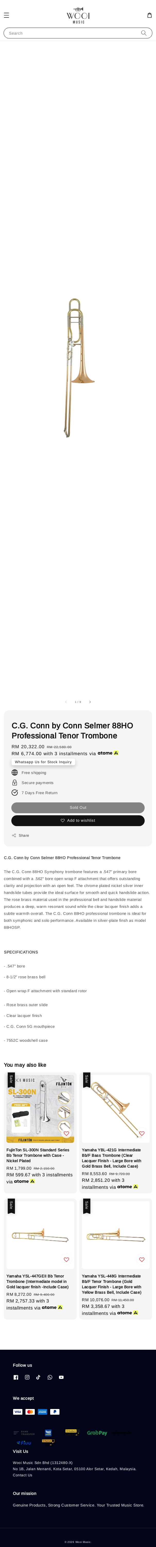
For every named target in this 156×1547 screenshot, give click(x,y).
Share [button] (20, 835)
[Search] (144, 33)
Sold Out (78, 807)
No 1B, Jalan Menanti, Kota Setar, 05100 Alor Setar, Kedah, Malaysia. (75, 1469)
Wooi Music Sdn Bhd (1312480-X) (43, 1463)
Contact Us (22, 1475)
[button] (6, 15)
